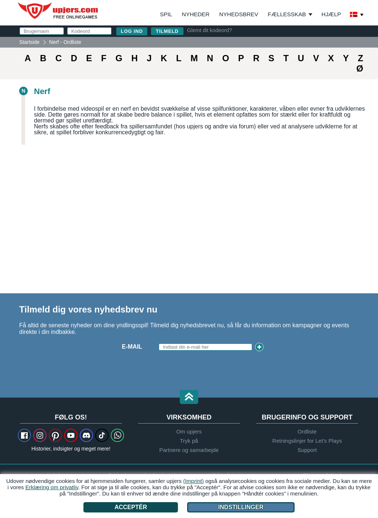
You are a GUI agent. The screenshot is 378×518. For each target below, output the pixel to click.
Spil (166, 14)
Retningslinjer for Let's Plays (307, 441)
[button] (189, 397)
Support (307, 450)
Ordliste (307, 431)
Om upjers (189, 431)
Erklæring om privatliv (51, 487)
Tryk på (189, 441)
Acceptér (130, 507)
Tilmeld (167, 31)
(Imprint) (193, 481)
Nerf (42, 91)
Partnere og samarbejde (189, 450)
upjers (58, 10)
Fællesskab (287, 14)
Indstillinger (241, 507)
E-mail (132, 346)
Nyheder (196, 14)
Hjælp (331, 14)
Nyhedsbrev (238, 14)
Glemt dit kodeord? (209, 30)
